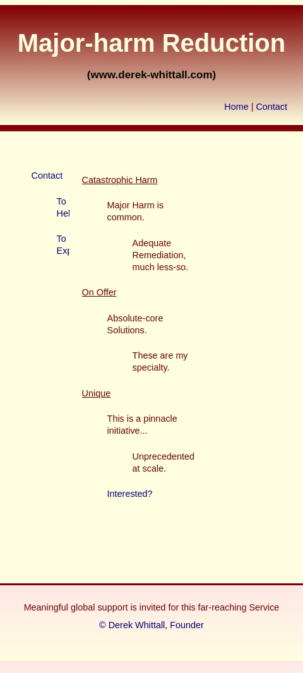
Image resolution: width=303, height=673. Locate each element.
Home (236, 107)
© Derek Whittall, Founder (151, 625)
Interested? (130, 494)
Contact (271, 107)
